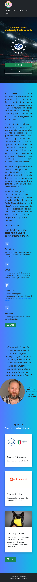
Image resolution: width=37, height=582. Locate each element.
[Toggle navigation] (7, 14)
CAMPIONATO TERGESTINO (17, 10)
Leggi (18, 71)
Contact (24, 578)
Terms (18, 578)
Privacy (12, 578)
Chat (18, 65)
